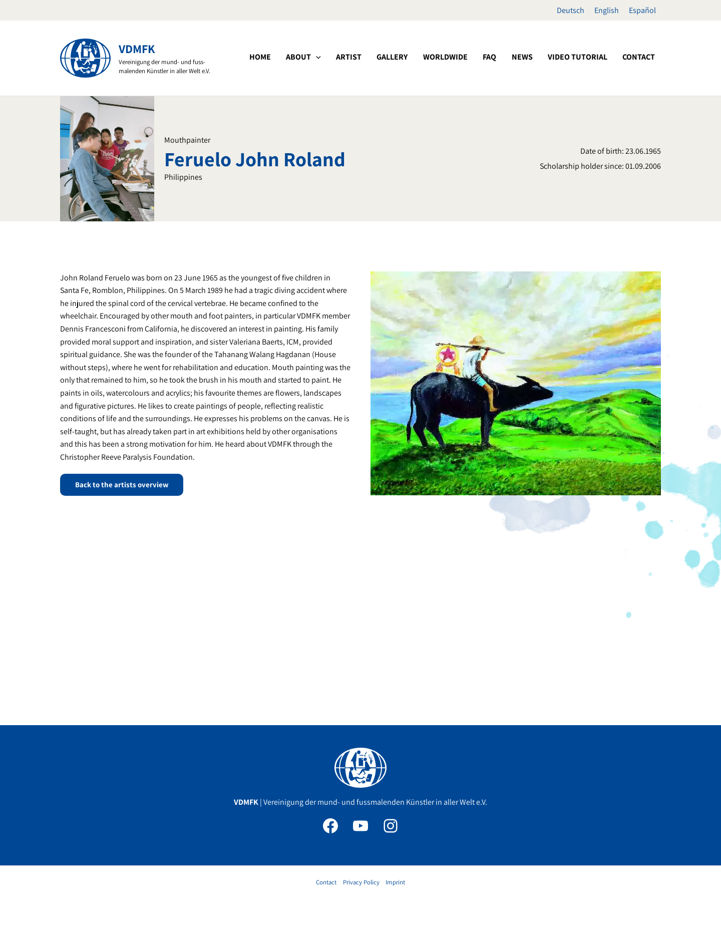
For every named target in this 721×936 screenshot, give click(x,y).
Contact (326, 882)
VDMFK (137, 49)
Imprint (395, 882)
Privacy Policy (361, 882)
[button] (369, 57)
